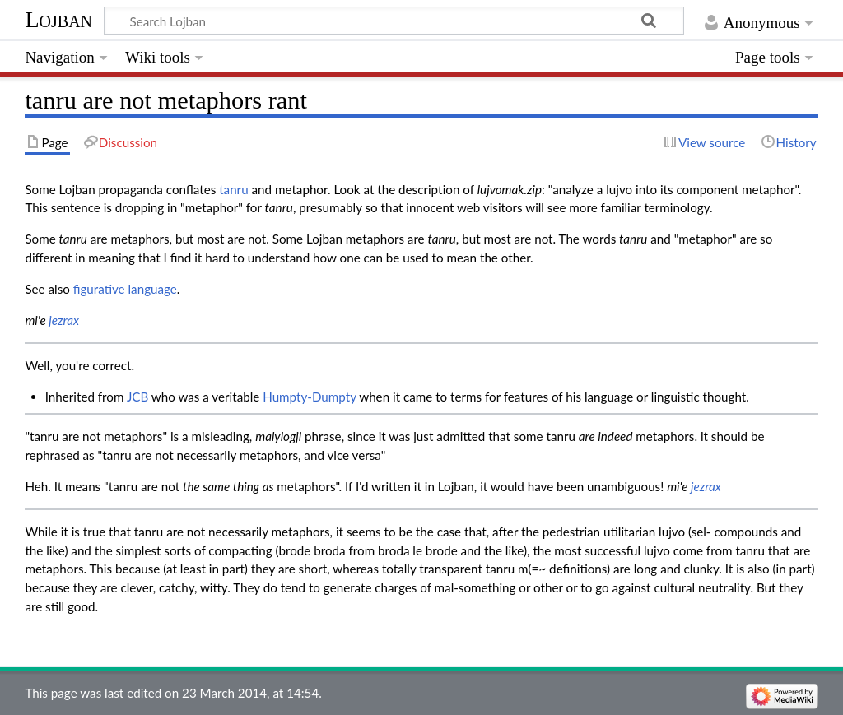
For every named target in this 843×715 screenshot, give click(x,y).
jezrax (64, 320)
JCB (137, 396)
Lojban (58, 19)
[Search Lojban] (394, 20)
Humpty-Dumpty (309, 396)
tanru (233, 189)
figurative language (125, 288)
